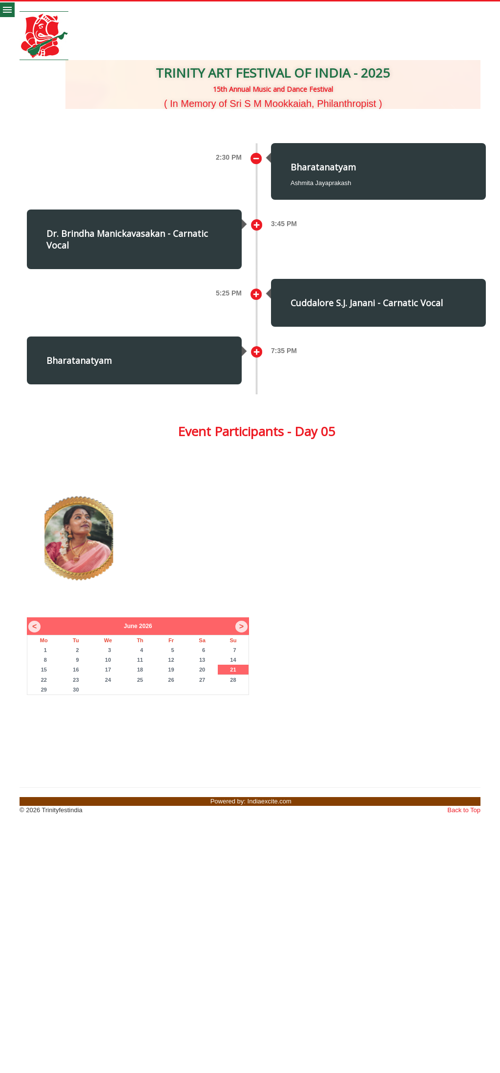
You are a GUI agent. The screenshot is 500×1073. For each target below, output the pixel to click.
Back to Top (463, 810)
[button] (61, 128)
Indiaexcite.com (270, 801)
